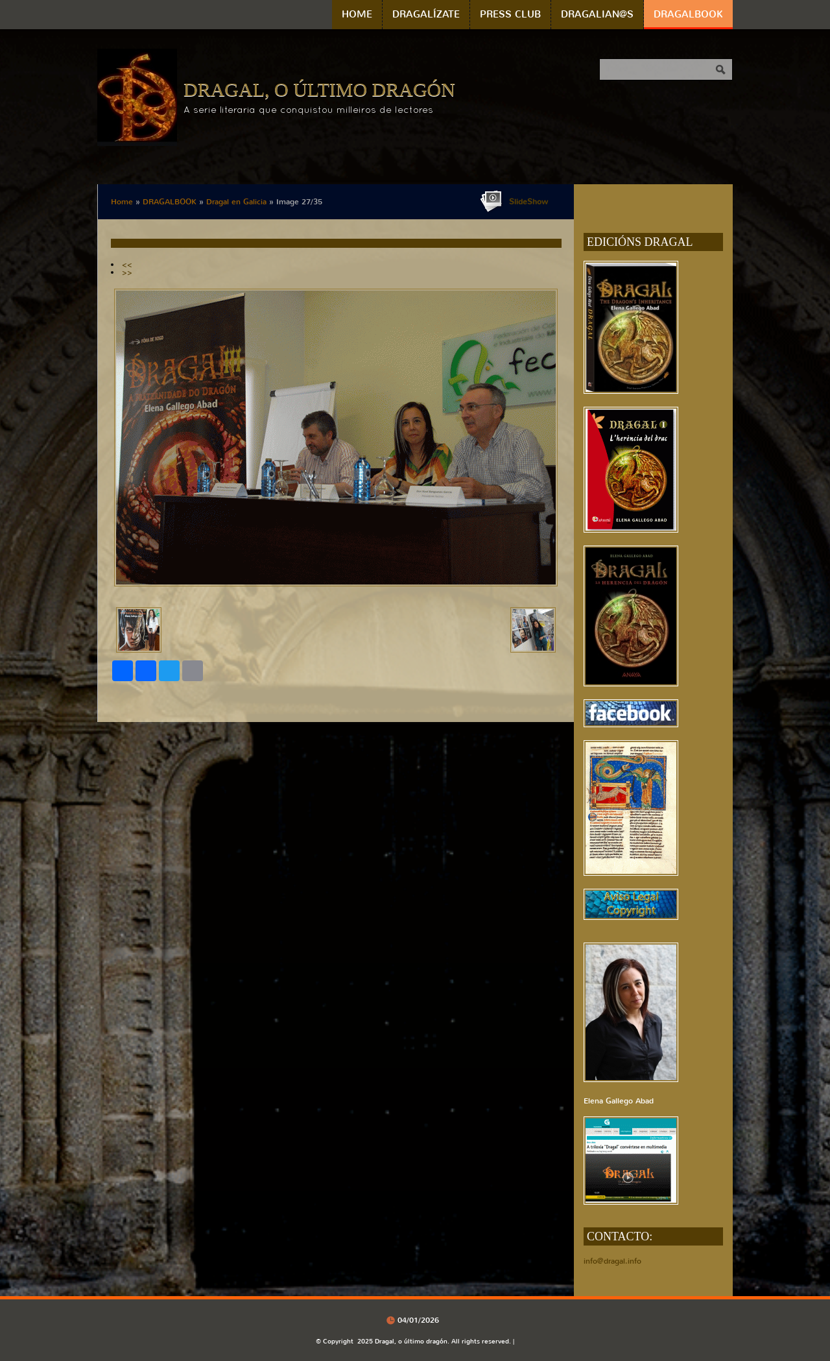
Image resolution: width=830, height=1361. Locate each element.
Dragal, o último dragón (319, 89)
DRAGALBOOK (688, 14)
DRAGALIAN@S (597, 14)
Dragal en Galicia (236, 202)
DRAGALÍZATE (426, 14)
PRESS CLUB (510, 14)
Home (357, 14)
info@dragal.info (612, 1261)
